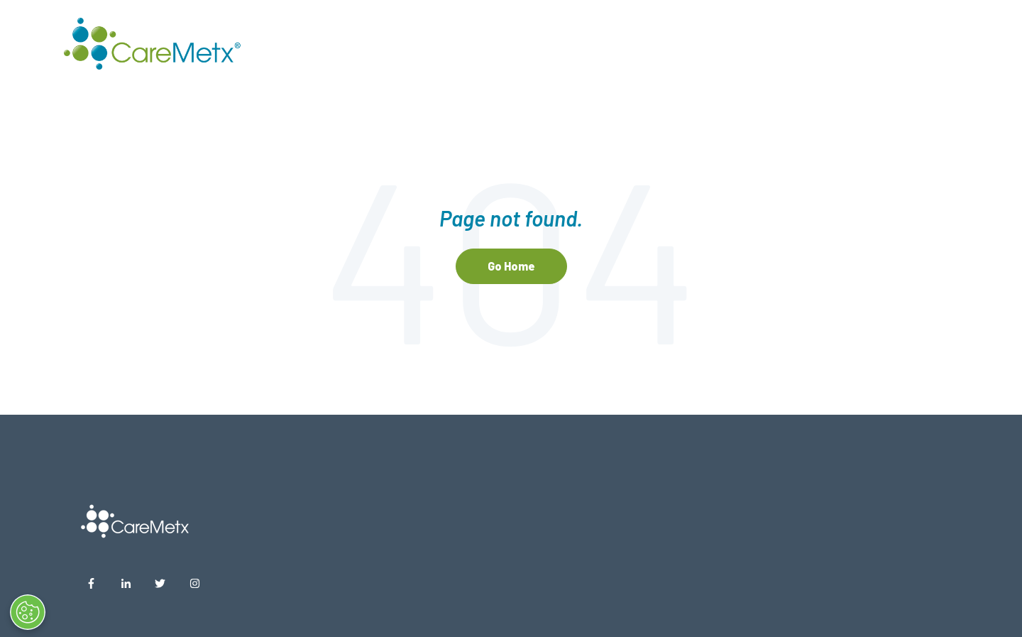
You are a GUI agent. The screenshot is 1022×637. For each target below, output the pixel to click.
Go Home (511, 266)
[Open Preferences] (41, 612)
